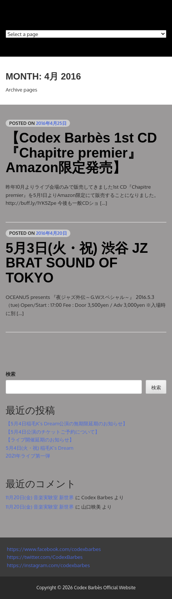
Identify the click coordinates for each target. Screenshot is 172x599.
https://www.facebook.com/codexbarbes (53, 549)
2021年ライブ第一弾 (28, 455)
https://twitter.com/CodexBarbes (44, 557)
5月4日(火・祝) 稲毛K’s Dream (39, 447)
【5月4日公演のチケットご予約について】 (53, 431)
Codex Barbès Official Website (104, 587)
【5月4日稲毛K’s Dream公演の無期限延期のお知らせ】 (67, 423)
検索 (10, 374)
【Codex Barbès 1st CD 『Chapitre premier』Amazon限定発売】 (81, 152)
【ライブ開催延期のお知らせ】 (40, 439)
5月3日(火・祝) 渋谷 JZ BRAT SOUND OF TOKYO (77, 262)
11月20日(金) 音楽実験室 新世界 (40, 497)
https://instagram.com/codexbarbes (48, 565)
